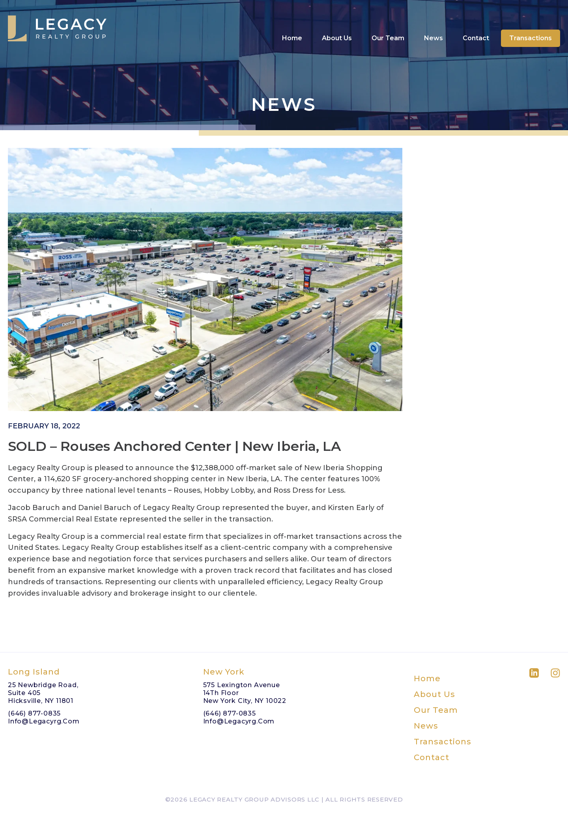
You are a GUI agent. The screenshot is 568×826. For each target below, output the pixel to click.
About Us (337, 22)
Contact (476, 22)
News (433, 22)
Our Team (388, 22)
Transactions (530, 22)
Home (292, 22)
